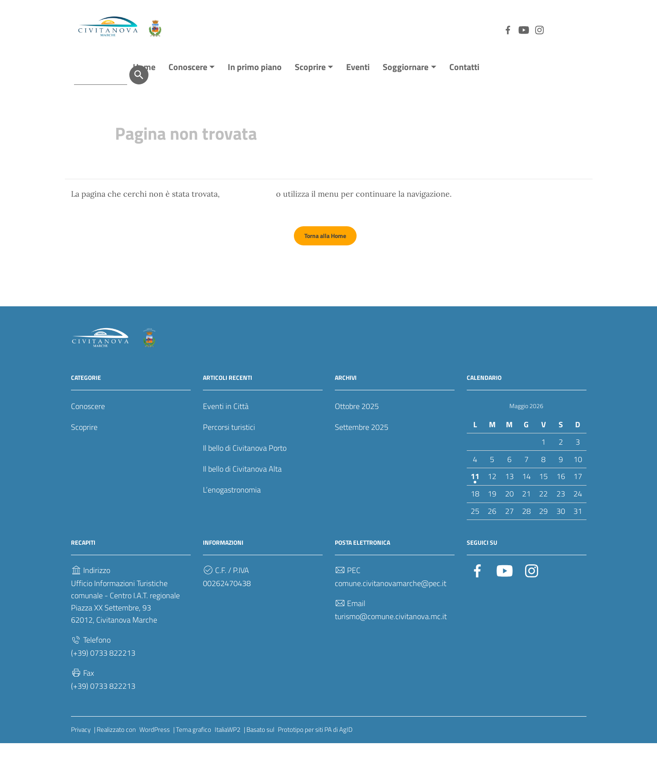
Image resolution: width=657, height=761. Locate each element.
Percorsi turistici (229, 445)
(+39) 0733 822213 (103, 671)
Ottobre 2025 (357, 424)
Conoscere (187, 84)
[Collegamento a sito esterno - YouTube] (477, 29)
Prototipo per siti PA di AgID (315, 747)
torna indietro (248, 212)
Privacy (81, 747)
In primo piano (255, 84)
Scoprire (310, 84)
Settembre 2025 (361, 445)
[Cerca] (576, 29)
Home (144, 84)
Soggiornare (405, 84)
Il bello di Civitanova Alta (242, 487)
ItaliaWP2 (227, 747)
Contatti (464, 84)
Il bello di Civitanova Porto (244, 466)
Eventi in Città (226, 424)
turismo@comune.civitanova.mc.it (391, 634)
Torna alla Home (325, 253)
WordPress (154, 747)
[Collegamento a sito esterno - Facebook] (462, 29)
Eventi (358, 84)
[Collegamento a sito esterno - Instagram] (493, 29)
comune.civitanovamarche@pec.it (390, 601)
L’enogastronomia (232, 507)
